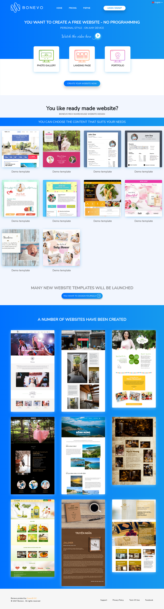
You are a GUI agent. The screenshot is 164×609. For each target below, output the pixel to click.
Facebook (149, 600)
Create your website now (82, 83)
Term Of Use (134, 600)
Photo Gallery (46, 65)
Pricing (72, 8)
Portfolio (117, 65)
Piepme (86, 8)
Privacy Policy (118, 600)
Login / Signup (114, 8)
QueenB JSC (32, 598)
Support (103, 600)
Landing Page (82, 65)
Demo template (20, 171)
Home (59, 8)
